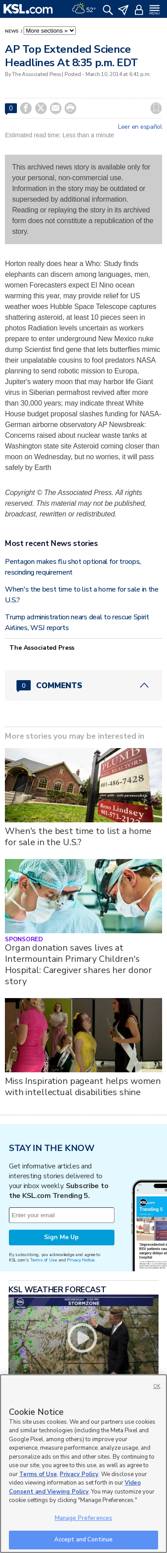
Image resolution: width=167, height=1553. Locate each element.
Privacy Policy (79, 1474)
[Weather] (84, 9)
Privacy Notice (80, 1260)
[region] (83, 1463)
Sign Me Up (61, 1237)
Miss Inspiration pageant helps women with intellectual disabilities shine (83, 1086)
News (12, 31)
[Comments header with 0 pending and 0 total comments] (83, 685)
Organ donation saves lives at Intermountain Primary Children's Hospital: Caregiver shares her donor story (78, 964)
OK (156, 1386)
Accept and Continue (83, 1540)
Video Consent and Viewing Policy (75, 1487)
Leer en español (140, 127)
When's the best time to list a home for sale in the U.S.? (78, 836)
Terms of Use (43, 1260)
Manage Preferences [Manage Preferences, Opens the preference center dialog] (83, 1518)
